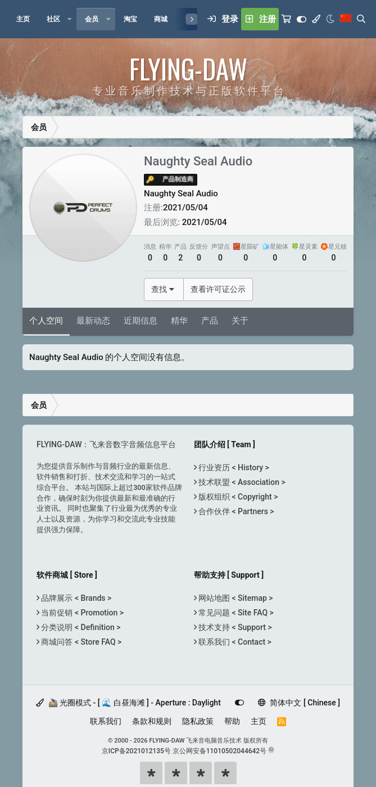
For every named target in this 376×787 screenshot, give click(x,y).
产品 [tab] (209, 321)
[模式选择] (316, 19)
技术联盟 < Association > (241, 482)
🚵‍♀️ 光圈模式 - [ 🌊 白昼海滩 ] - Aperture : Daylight (128, 702)
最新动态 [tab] (93, 321)
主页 (258, 721)
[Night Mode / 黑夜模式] (330, 19)
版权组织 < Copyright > (237, 496)
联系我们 (105, 721)
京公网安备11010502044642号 (219, 751)
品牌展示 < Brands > (75, 597)
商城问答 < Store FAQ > (80, 641)
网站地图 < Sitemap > (235, 597)
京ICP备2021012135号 (136, 751)
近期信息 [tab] (140, 321)
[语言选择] (345, 19)
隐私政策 (198, 721)
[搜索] (361, 19)
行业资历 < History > (233, 467)
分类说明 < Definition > (79, 627)
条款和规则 (151, 721)
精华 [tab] (179, 321)
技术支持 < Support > (234, 627)
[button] (69, 19)
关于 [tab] (240, 321)
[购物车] (286, 19)
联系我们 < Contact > (234, 641)
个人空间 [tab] (46, 321)
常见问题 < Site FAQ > (235, 612)
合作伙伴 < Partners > (235, 511)
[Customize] (301, 19)
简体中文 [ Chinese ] (299, 702)
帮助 (232, 721)
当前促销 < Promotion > (81, 612)
